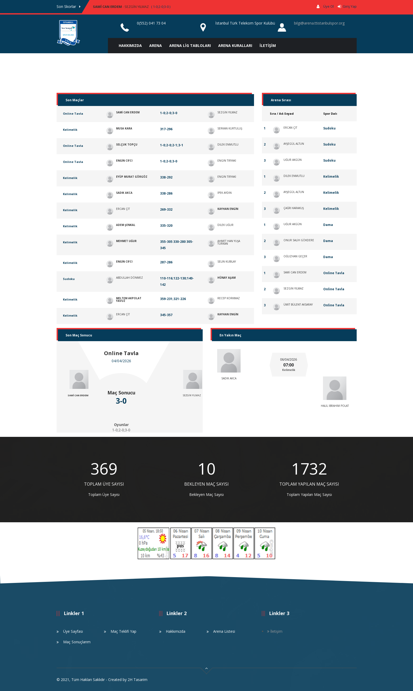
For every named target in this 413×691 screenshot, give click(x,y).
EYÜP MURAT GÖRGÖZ (131, 176)
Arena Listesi (224, 631)
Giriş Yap (349, 6)
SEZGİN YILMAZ (137, 6)
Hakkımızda (175, 631)
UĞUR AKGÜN (292, 160)
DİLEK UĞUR (225, 225)
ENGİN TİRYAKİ (226, 160)
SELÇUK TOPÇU (126, 144)
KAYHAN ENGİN (227, 209)
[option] (104, 479)
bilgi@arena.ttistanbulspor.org (319, 23)
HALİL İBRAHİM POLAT (335, 406)
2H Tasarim (137, 679)
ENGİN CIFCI (124, 160)
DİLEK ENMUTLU (227, 144)
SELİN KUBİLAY (226, 261)
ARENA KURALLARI (235, 45)
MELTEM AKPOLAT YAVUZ (128, 299)
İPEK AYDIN (224, 193)
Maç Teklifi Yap (123, 631)
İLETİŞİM (268, 45)
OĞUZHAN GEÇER (295, 256)
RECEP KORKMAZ (228, 298)
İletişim (274, 631)
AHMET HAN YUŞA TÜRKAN (228, 242)
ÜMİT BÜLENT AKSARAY (298, 304)
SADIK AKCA (124, 193)
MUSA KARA (124, 128)
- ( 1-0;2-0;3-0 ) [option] (131, 6)
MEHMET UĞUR (126, 241)
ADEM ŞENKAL (125, 225)
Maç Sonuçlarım (77, 641)
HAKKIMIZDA (130, 45)
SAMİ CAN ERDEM (107, 6)
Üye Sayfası (73, 631)
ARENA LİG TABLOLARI (190, 45)
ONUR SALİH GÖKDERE (298, 240)
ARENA (155, 45)
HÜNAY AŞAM (226, 277)
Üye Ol (328, 6)
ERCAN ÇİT (123, 209)
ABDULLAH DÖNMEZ (129, 277)
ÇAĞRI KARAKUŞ (293, 208)
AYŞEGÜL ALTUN (293, 144)
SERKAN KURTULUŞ (229, 128)
